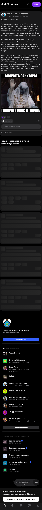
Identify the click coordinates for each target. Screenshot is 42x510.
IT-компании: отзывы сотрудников (18, 455)
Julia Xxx (12, 376)
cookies (29, 484)
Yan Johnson (14, 353)
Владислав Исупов (17, 390)
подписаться (21, 339)
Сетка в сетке (15, 441)
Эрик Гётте (13, 367)
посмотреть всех (21, 427)
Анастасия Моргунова (19, 397)
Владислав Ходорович (18, 383)
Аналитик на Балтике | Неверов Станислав (19, 462)
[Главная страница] (9, 4)
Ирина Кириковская (18, 419)
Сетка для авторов (17, 448)
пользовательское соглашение (21, 485)
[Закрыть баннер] (38, 491)
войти (36, 4)
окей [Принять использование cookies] (36, 482)
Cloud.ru (12, 469)
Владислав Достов (17, 404)
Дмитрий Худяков (17, 360)
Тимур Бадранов (16, 411)
